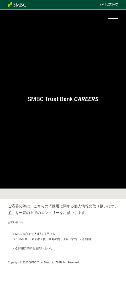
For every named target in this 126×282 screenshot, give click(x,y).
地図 (88, 239)
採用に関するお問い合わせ (35, 248)
